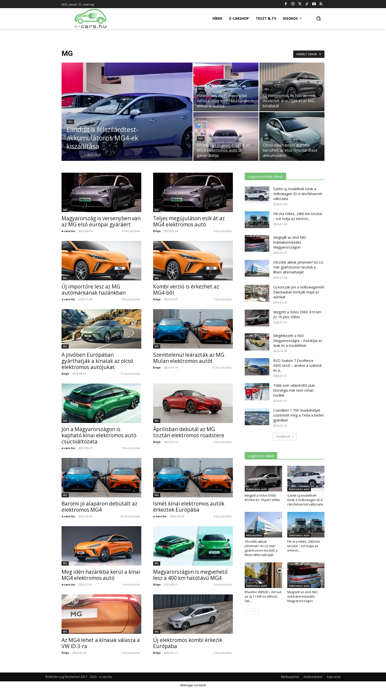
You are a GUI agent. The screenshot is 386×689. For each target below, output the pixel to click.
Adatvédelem (313, 677)
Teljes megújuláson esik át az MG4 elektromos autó (189, 221)
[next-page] (256, 611)
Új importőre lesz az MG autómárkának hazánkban (94, 289)
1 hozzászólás (222, 299)
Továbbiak (284, 436)
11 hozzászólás (130, 373)
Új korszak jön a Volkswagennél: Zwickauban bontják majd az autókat (298, 292)
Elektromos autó (256, 489)
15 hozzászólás (222, 367)
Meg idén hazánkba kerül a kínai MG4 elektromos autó (101, 574)
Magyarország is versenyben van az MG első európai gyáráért (101, 221)
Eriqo (157, 231)
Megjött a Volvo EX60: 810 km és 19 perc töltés (297, 314)
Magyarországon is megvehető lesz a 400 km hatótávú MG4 (190, 574)
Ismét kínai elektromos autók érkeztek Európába (188, 506)
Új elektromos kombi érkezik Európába (187, 643)
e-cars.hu (68, 231)
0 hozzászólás (131, 231)
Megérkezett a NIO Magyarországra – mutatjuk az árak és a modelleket (297, 340)
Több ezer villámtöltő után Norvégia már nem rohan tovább (294, 390)
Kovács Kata (75, 154)
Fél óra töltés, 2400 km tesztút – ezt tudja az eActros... (297, 216)
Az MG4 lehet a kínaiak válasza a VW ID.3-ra (101, 643)
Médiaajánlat (290, 677)
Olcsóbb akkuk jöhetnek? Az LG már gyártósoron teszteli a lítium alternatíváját (298, 267)
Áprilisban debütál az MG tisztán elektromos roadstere (188, 432)
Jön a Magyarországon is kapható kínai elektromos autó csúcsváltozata (99, 435)
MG (70, 121)
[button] (318, 18)
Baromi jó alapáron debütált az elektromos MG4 (99, 506)
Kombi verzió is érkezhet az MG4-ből (186, 289)
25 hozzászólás (130, 516)
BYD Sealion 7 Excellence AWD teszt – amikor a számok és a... (297, 365)
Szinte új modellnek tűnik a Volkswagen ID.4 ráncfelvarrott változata (297, 193)
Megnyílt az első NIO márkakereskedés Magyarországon (289, 242)
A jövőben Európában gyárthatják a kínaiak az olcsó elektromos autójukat (97, 360)
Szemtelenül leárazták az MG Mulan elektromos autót (188, 357)
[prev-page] (248, 611)
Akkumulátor (254, 535)
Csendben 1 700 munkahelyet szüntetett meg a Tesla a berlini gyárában (298, 415)
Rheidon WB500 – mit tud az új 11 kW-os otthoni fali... (263, 596)
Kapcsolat (334, 677)
